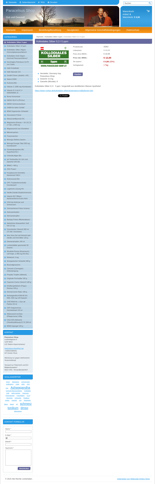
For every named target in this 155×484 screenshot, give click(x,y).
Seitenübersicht (28, 2)
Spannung (25, 393)
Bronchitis (10, 398)
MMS (23, 384)
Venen (8, 382)
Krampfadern (21, 395)
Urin (20, 400)
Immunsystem (25, 382)
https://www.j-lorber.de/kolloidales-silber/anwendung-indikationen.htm (64, 90)
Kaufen (78, 74)
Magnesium (15, 382)
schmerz (26, 403)
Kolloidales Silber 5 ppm (53, 37)
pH (17, 404)
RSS (43, 2)
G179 (28, 395)
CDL (7, 388)
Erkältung (26, 398)
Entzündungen (10, 395)
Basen (12, 404)
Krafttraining (10, 384)
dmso (24, 407)
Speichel (14, 400)
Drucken (53, 2)
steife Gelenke (15, 393)
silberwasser (18, 411)
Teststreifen (27, 400)
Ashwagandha (20, 387)
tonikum (13, 407)
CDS (28, 384)
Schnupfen (18, 398)
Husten (7, 400)
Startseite (12, 2)
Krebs (17, 384)
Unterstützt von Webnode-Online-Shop (133, 479)
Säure (6, 404)
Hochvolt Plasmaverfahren (14, 391)
